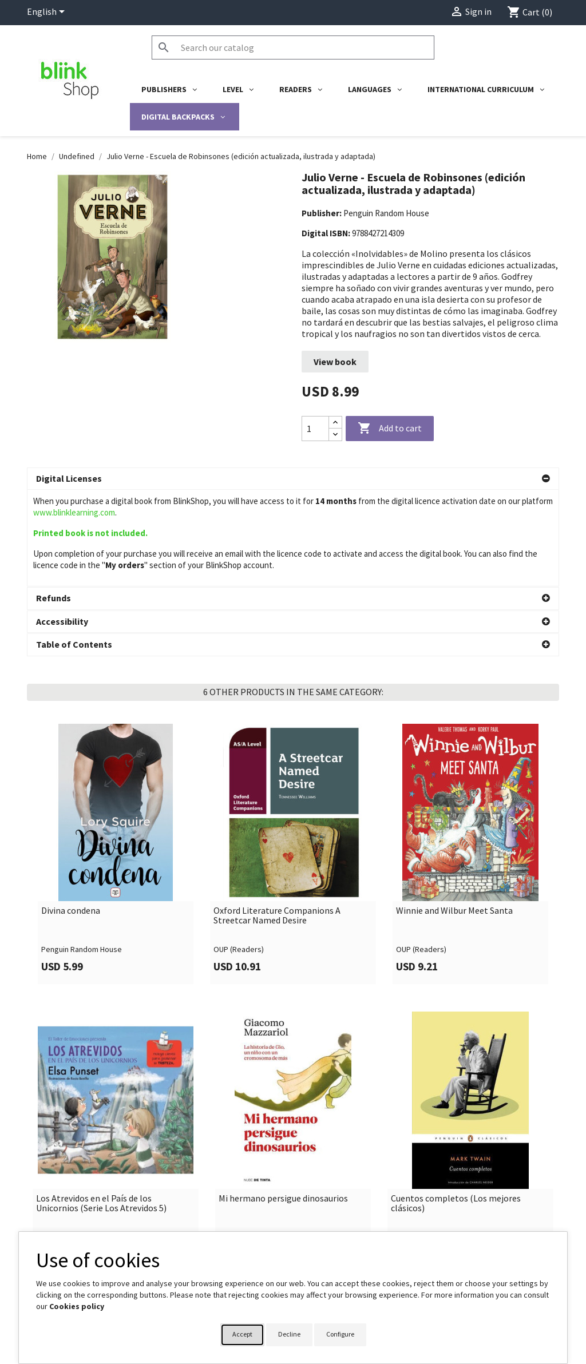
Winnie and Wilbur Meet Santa (454, 897)
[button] (293, 479)
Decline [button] (289, 1334)
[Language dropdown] (48, 12)
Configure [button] (340, 1334)
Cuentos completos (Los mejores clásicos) (456, 1190)
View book (335, 361)
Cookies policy (76, 1306)
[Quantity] (315, 428)
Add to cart (390, 428)
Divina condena (70, 897)
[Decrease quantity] (335, 434)
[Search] (293, 47)
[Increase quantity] (335, 422)
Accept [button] (242, 1334)
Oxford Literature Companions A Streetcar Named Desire (276, 902)
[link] (115, 840)
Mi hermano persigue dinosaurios (283, 1185)
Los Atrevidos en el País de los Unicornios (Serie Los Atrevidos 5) (101, 1190)
